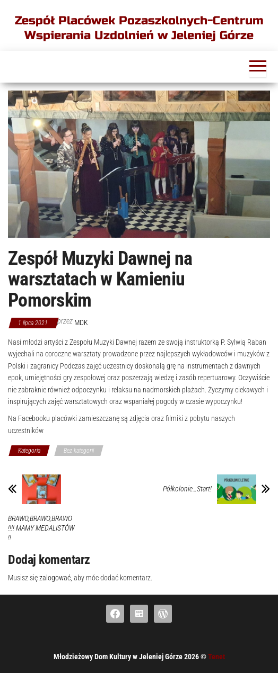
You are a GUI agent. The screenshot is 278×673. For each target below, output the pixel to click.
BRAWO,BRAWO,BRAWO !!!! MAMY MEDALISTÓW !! (41, 528)
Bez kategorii (79, 450)
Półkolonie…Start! (187, 488)
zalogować (55, 577)
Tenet (216, 656)
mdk (81, 322)
